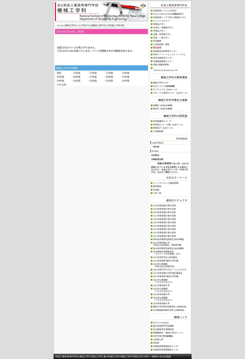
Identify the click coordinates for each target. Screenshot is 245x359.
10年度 (125, 72)
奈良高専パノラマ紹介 (163, 17)
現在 (59, 72)
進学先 (102, 25)
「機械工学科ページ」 (174, 332)
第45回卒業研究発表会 (163, 248)
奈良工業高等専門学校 (174, 5)
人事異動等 (158, 131)
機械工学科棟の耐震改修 (164, 306)
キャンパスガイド (161, 20)
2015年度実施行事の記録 (164, 222)
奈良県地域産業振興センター (166, 349)
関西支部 (170, 329)
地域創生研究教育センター (165, 51)
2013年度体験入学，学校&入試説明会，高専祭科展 (167, 243)
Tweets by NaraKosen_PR (165, 70)
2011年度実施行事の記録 (164, 235)
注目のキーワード (176, 177)
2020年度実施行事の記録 (164, 205)
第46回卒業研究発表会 (163, 239)
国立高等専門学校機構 (163, 325)
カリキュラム (159, 89)
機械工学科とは (73, 25)
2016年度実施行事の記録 (164, 219)
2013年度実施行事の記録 (164, 229)
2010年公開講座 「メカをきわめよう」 (163, 289)
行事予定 (120, 25)
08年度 (76, 76)
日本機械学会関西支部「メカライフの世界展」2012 (166, 252)
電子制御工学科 (111, 356)
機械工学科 (85, 356)
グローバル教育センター (164, 92)
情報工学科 (126, 356)
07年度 (93, 76)
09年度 (60, 76)
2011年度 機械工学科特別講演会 (167, 272)
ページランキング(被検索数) (166, 182)
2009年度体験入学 (161, 303)
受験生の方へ (159, 24)
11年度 (109, 72)
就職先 (94, 25)
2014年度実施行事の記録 (164, 225)
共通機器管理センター (163, 61)
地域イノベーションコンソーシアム (169, 54)
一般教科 (154, 356)
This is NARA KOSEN (162, 13)
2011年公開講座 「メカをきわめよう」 (163, 280)
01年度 (109, 80)
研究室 (110, 25)
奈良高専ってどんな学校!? (165, 10)
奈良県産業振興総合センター (166, 346)
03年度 (76, 80)
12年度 (93, 72)
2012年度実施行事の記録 (164, 232)
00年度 (125, 80)
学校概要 (157, 40)
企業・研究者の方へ (162, 34)
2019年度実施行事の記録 (164, 208)
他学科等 (157, 335)
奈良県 (156, 342)
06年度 (109, 76)
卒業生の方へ (159, 30)
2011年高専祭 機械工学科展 (165, 276)
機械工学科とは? (160, 82)
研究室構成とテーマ (162, 121)
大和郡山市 (158, 339)
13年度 (76, 72)
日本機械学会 (159, 329)
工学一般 (157, 192)
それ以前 (61, 84)
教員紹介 (157, 127)
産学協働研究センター (163, 57)
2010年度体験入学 (161, 294)
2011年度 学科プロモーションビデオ (169, 269)
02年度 (93, 80)
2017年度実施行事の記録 (164, 215)
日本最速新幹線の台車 (163, 310)
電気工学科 (97, 356)
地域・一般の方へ (161, 37)
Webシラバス (159, 86)
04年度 (60, 80)
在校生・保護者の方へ (163, 27)
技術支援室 (165, 356)
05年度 (125, 76)
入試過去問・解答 (161, 44)
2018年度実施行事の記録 (164, 212)
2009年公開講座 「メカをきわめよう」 (163, 298)
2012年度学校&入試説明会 (165, 257)
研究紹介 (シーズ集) (162, 124)
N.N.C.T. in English (161, 322)
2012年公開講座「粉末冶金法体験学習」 (164, 265)
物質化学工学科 (140, 356)
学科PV (86, 25)
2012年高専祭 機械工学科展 (165, 260)
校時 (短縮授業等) (161, 64)
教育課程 (157, 186)
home (60, 25)
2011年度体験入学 (161, 285)
